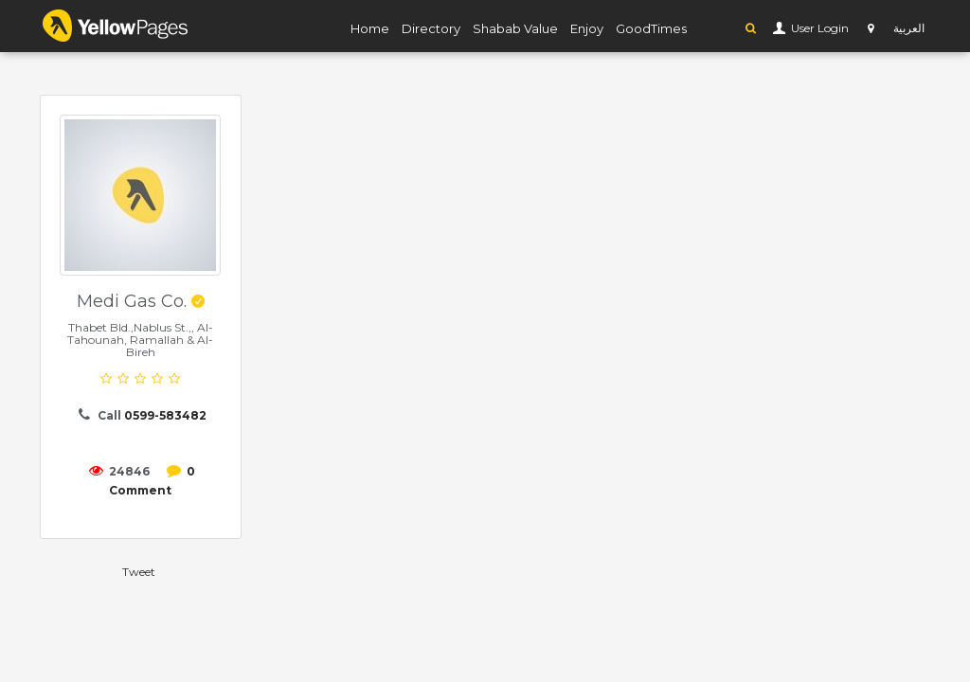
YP (115, 25)
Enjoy (586, 28)
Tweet (138, 572)
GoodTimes (651, 28)
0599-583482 (165, 415)
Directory (431, 28)
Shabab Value (515, 28)
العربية (909, 28)
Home (369, 28)
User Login (818, 28)
